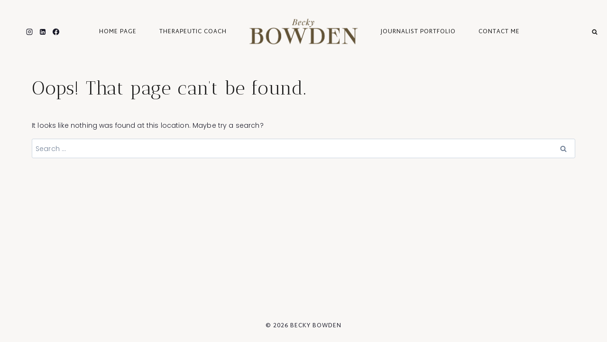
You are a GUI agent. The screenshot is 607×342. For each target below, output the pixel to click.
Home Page (118, 32)
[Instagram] (29, 31)
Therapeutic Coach (193, 32)
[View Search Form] (595, 31)
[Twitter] (16, 31)
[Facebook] (56, 31)
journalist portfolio (418, 32)
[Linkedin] (42, 31)
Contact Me (499, 32)
